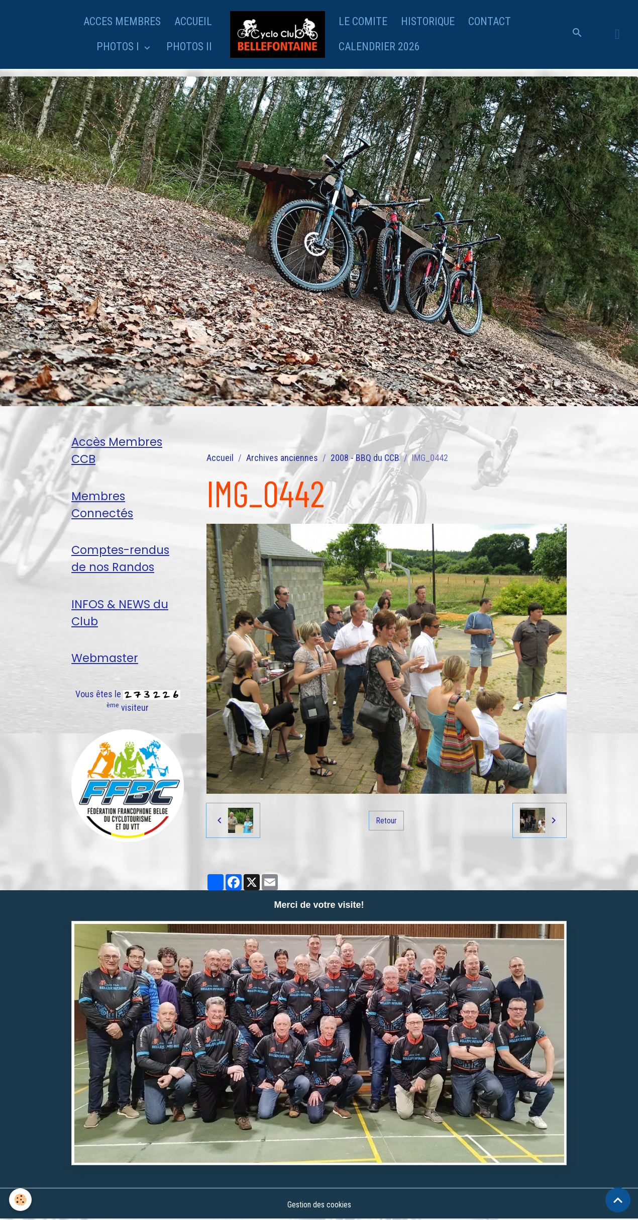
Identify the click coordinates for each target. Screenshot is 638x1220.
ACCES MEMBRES (122, 21)
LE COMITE (363, 21)
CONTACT (489, 21)
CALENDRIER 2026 (379, 46)
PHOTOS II (189, 46)
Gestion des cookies (319, 1204)
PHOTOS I (119, 46)
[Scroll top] (617, 1199)
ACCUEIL (193, 21)
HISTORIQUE (428, 21)
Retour (386, 820)
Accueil (220, 457)
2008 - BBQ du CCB (365, 457)
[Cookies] (21, 1199)
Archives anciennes (282, 457)
